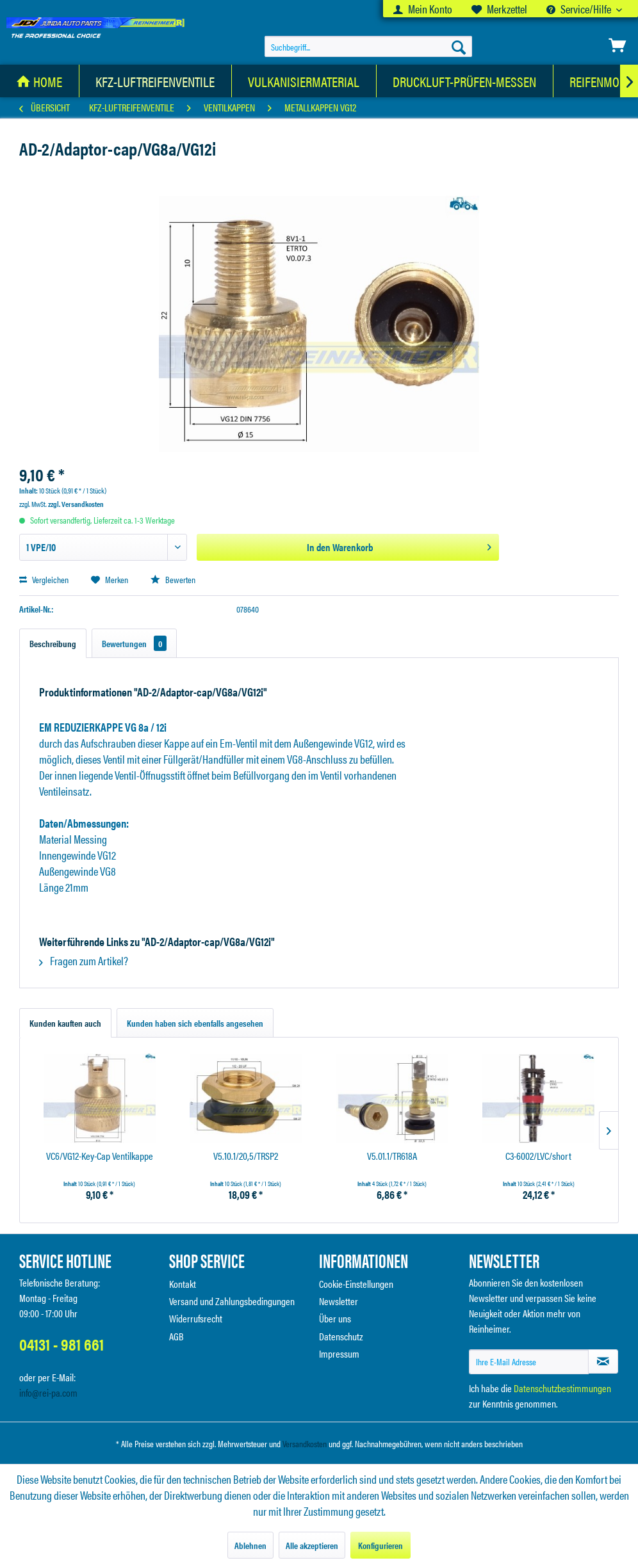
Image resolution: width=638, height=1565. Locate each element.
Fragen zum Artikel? (83, 960)
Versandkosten (304, 1443)
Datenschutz (341, 1336)
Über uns (335, 1318)
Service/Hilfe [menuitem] (579, 9)
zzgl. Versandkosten (76, 504)
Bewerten (173, 579)
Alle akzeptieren (312, 1545)
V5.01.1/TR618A (392, 1156)
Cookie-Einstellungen (356, 1283)
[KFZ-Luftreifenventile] (155, 81)
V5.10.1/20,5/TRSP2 (245, 1156)
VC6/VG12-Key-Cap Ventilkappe (99, 1156)
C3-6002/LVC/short (538, 1156)
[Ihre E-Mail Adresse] (529, 1361)
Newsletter (338, 1301)
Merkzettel (499, 9)
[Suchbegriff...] (368, 47)
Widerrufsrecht (195, 1318)
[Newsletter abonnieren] (603, 1361)
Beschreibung (52, 643)
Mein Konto (422, 9)
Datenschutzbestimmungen (562, 1388)
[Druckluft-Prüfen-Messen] (465, 81)
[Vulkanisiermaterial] (304, 81)
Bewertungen (134, 643)
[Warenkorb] (617, 45)
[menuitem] (423, 9)
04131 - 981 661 (61, 1344)
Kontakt (182, 1283)
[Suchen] (458, 47)
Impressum (339, 1353)
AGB (176, 1336)
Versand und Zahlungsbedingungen (232, 1301)
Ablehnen (250, 1545)
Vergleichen (44, 579)
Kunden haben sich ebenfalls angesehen (195, 1022)
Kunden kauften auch (65, 1022)
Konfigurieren (380, 1545)
